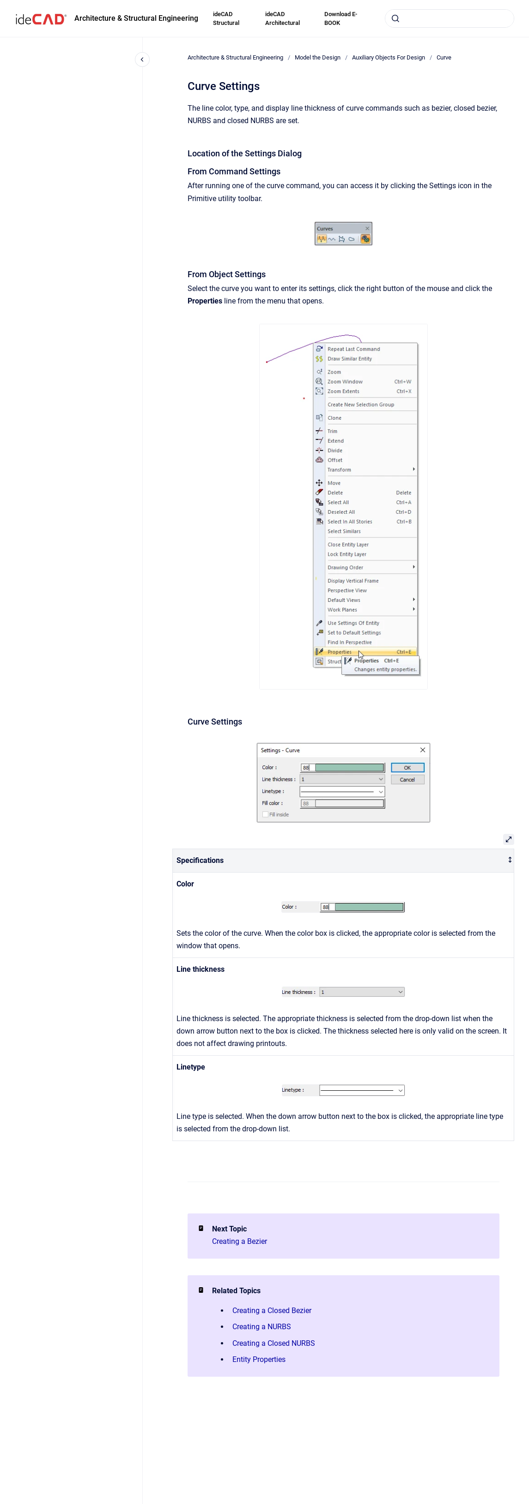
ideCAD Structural (226, 19)
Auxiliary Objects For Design (388, 57)
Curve (444, 57)
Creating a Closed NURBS (273, 1343)
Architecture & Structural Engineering (136, 18)
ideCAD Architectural (282, 19)
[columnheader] (343, 861)
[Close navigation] (142, 59)
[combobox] (449, 18)
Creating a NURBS (261, 1326)
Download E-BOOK (340, 19)
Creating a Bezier (239, 1241)
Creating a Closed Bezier (271, 1310)
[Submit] (395, 18)
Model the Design (318, 57)
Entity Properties (259, 1359)
